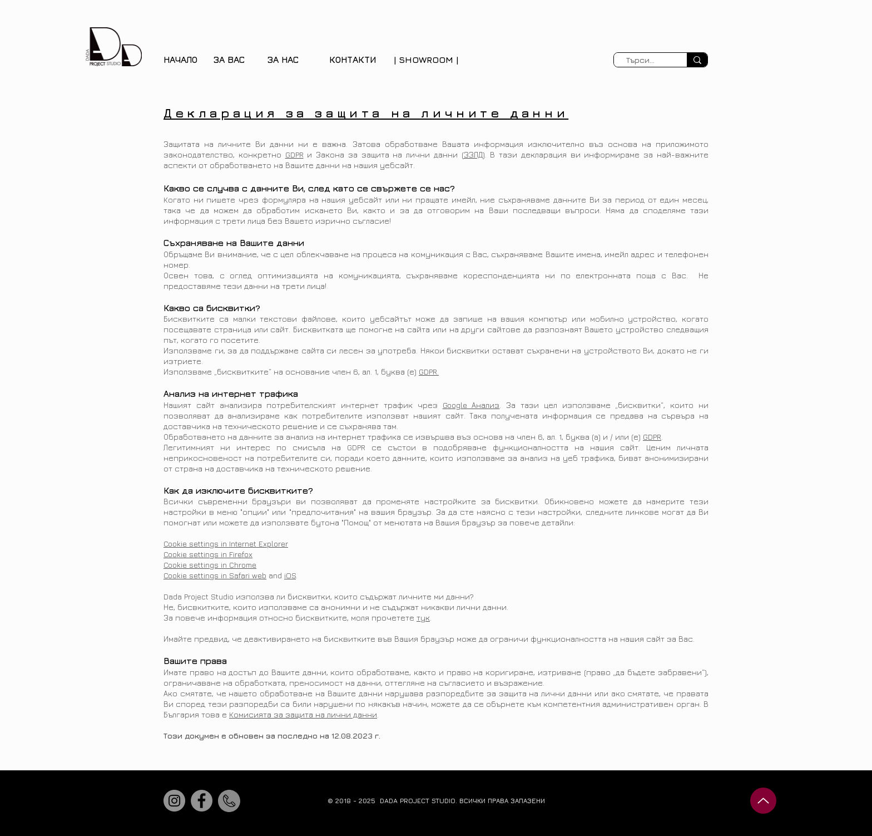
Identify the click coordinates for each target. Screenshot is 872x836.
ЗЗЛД (473, 154)
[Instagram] (174, 801)
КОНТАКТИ (352, 59)
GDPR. (429, 371)
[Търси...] (640, 60)
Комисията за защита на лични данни (303, 714)
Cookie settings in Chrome (210, 564)
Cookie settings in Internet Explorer (226, 543)
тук (423, 617)
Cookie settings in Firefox (208, 554)
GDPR (294, 154)
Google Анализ (471, 405)
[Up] (763, 801)
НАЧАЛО (180, 59)
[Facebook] (201, 801)
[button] (229, 59)
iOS (290, 575)
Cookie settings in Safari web (215, 575)
